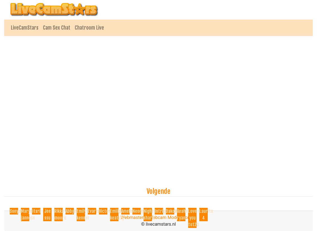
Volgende (158, 191)
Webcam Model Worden (173, 217)
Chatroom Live (89, 28)
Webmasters (133, 217)
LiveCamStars (24, 28)
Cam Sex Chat (56, 28)
